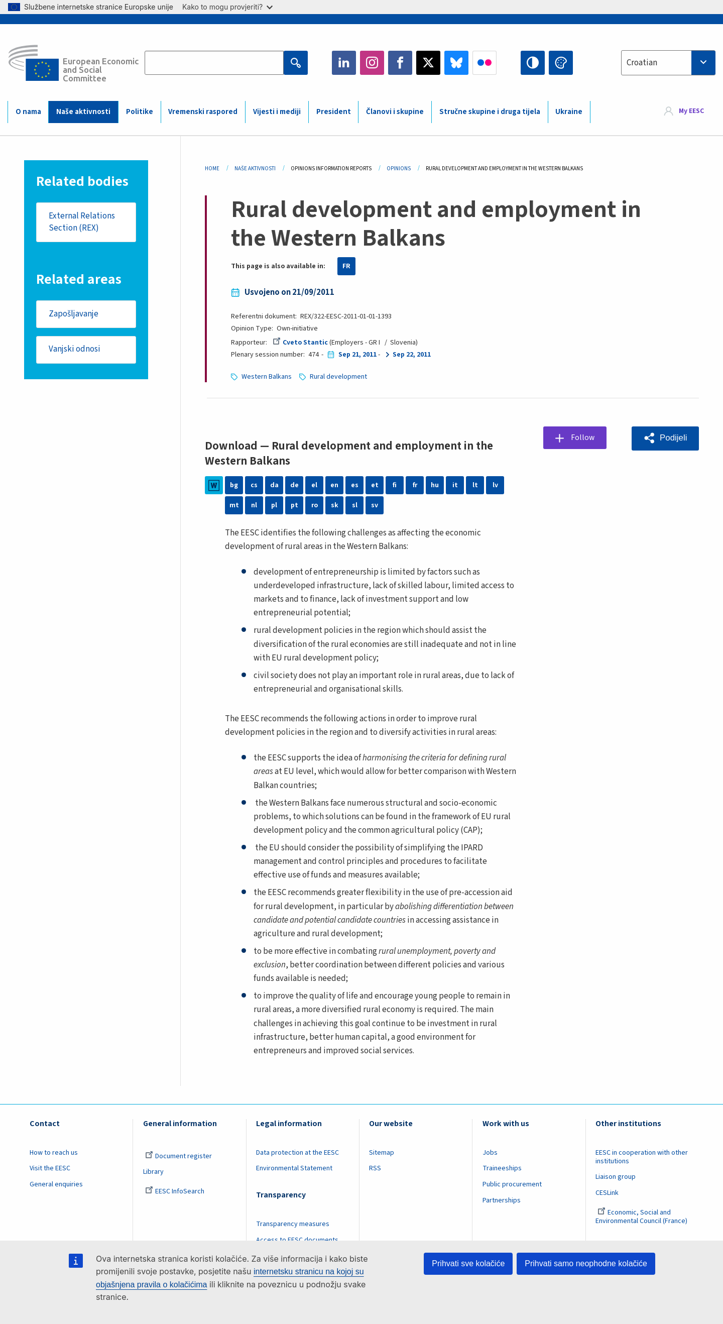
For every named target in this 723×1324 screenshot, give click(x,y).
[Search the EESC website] (214, 63)
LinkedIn (344, 63)
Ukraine (568, 111)
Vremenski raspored (202, 111)
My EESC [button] (691, 111)
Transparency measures (292, 1224)
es (354, 485)
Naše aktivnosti (83, 111)
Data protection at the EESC (297, 1153)
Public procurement (512, 1184)
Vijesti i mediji (277, 111)
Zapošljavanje (73, 314)
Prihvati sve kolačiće (468, 1263)
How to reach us (54, 1153)
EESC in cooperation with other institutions (641, 1157)
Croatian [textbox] (642, 63)
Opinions (399, 168)
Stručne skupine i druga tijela (489, 111)
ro (314, 505)
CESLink (607, 1193)
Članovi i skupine (395, 111)
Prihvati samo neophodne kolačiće (586, 1263)
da (274, 485)
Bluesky (456, 63)
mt (234, 505)
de (294, 485)
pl (274, 505)
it (455, 485)
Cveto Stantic (300, 343)
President (333, 111)
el (314, 485)
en (334, 485)
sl (354, 505)
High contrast (533, 63)
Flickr (484, 63)
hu (435, 485)
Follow (583, 437)
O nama (28, 111)
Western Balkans (267, 377)
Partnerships (502, 1200)
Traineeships (502, 1168)
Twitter (428, 63)
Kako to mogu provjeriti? (227, 7)
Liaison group (615, 1177)
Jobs (490, 1153)
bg (234, 485)
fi (395, 485)
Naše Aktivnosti (255, 168)
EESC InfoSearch (174, 1191)
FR (346, 266)
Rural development (338, 377)
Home (212, 168)
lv (495, 485)
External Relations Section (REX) (82, 222)
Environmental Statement (294, 1168)
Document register (178, 1156)
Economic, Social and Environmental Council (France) (642, 1216)
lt (475, 485)
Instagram (372, 63)
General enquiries (56, 1184)
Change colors (561, 63)
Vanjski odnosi (74, 350)
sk (334, 505)
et (375, 485)
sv (374, 505)
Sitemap (381, 1153)
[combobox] (668, 62)
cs (254, 485)
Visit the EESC (50, 1168)
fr (414, 485)
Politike (139, 111)
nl (254, 505)
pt (294, 505)
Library (153, 1172)
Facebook (400, 63)
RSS (375, 1168)
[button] (665, 438)
